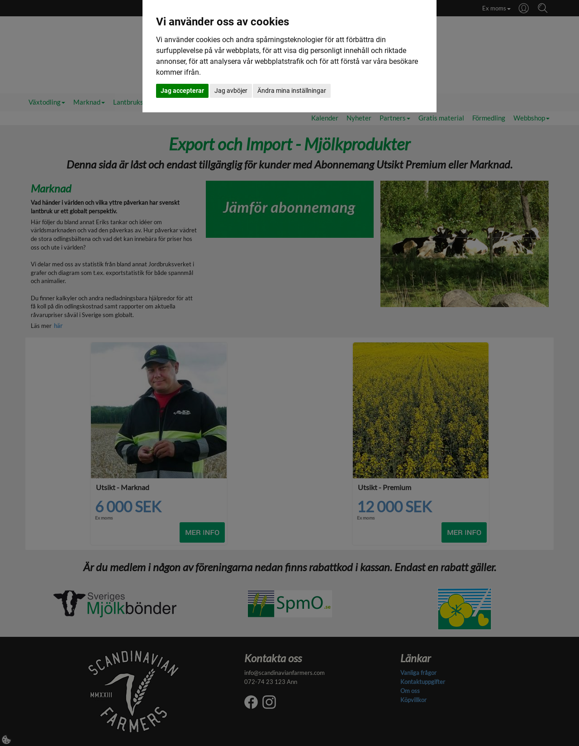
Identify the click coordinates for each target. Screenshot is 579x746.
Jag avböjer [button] (230, 90)
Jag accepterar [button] (182, 90)
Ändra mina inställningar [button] (291, 90)
